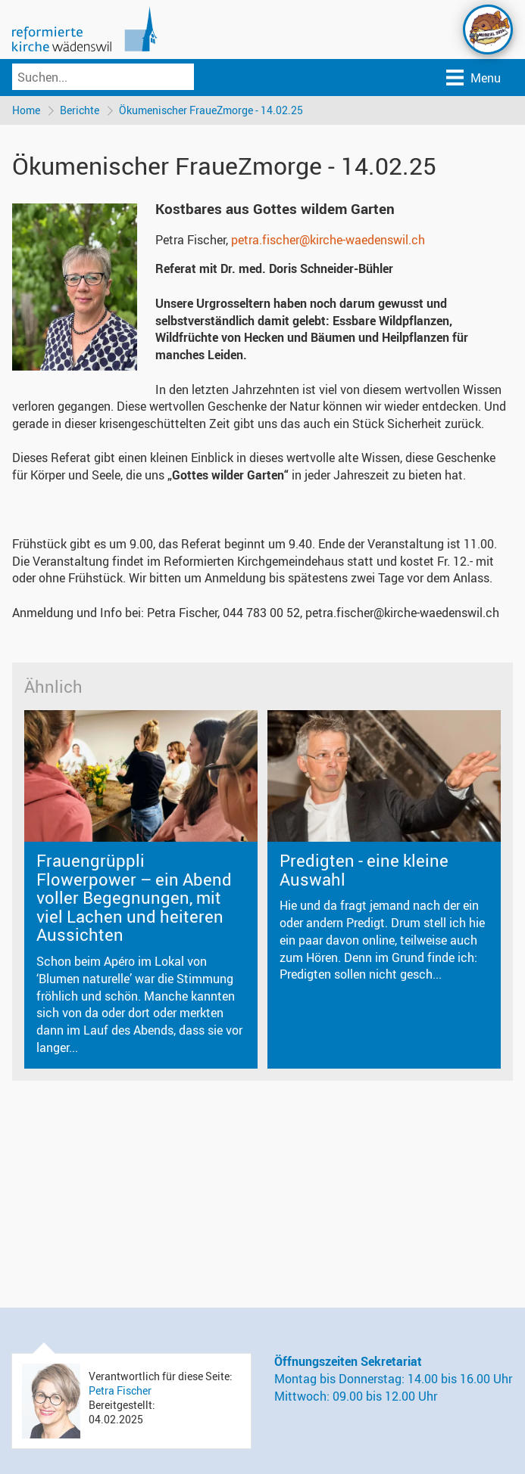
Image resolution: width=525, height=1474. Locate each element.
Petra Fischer (120, 1390)
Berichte (79, 110)
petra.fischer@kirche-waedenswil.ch (328, 239)
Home (26, 110)
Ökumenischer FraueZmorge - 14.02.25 (211, 110)
